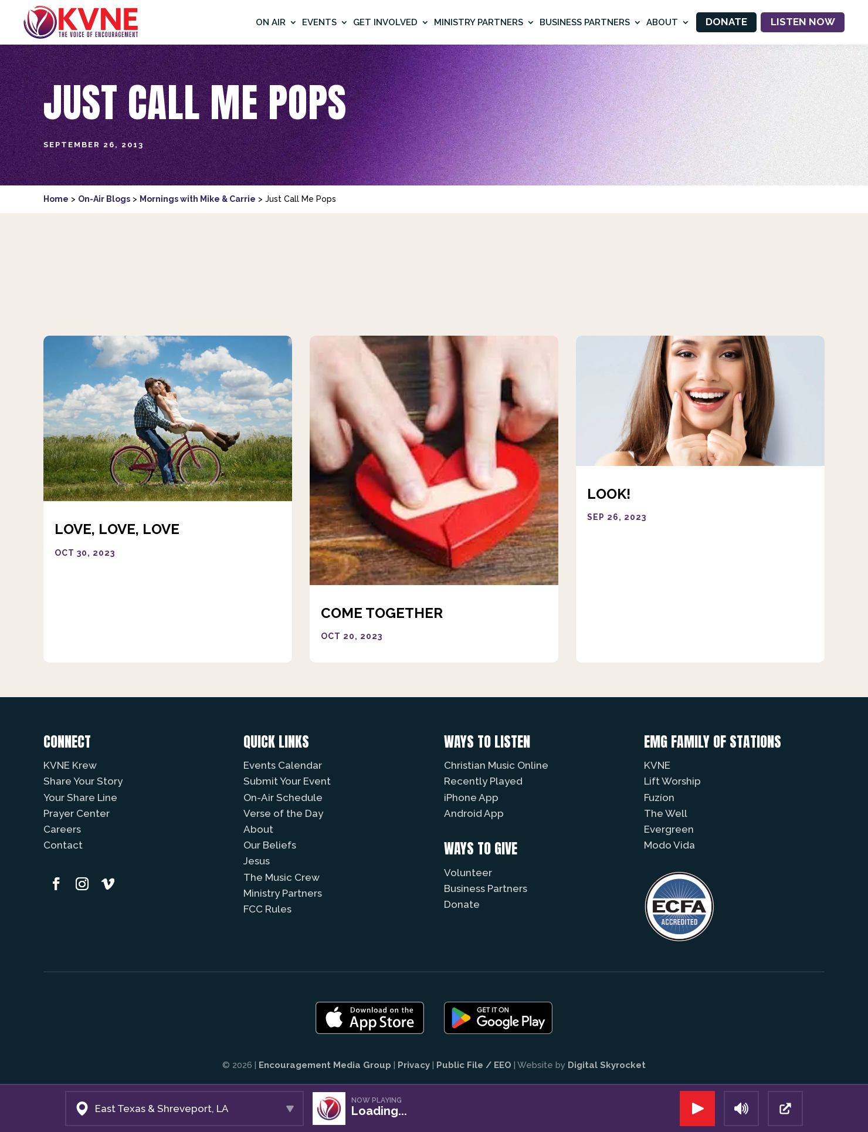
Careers (62, 829)
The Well (665, 813)
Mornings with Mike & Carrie (198, 199)
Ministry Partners (478, 22)
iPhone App (471, 797)
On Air (271, 22)
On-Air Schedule (283, 797)
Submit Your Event (287, 781)
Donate (726, 22)
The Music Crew (281, 877)
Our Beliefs (269, 845)
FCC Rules (267, 909)
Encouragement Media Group (325, 1065)
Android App (474, 813)
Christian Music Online (496, 765)
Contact (63, 845)
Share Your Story (83, 781)
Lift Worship (672, 781)
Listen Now (803, 22)
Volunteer (468, 872)
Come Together (382, 612)
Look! (608, 493)
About (662, 22)
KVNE (657, 765)
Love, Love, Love (117, 529)
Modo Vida (669, 845)
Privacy (414, 1065)
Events (319, 22)
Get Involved (385, 22)
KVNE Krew (70, 765)
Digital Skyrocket (607, 1065)
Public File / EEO (473, 1065)
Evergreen (669, 829)
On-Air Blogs (104, 199)
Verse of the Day (283, 813)
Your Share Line (80, 797)
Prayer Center (76, 813)
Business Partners (585, 22)
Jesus (256, 861)
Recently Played (483, 781)
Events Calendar (282, 765)
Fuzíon (659, 797)
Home (56, 199)
